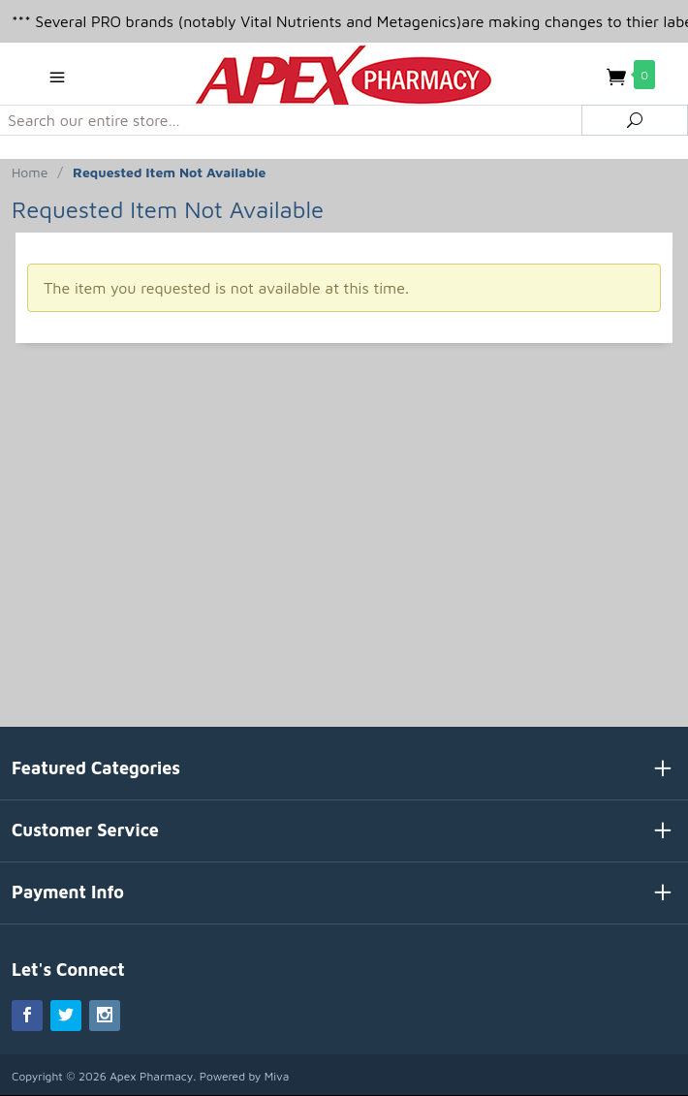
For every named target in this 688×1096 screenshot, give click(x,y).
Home (29, 172)
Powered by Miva (245, 1076)
